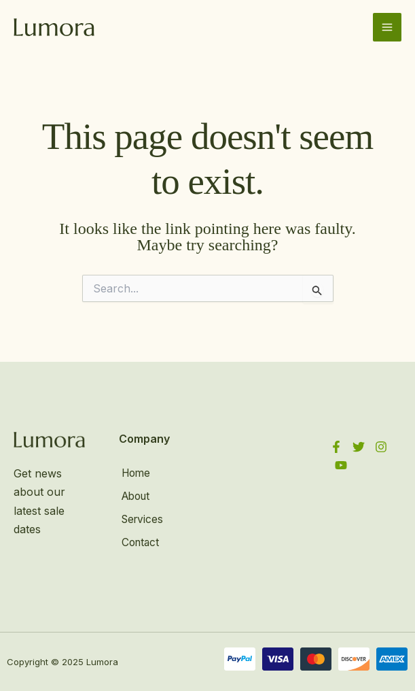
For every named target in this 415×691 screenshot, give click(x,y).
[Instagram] (381, 447)
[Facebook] (336, 447)
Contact (139, 539)
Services (141, 517)
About (135, 495)
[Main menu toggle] (387, 27)
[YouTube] (341, 465)
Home (134, 473)
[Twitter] (359, 447)
